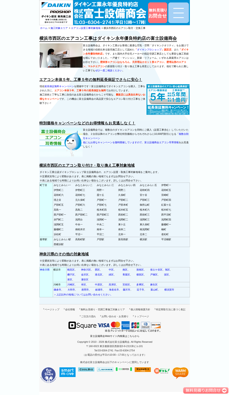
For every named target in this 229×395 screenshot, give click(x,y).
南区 (125, 269)
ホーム (43, 28)
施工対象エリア (59, 28)
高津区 (112, 284)
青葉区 (126, 274)
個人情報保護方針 (140, 309)
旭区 (167, 269)
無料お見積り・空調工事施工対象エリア (103, 309)
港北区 (98, 274)
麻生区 (154, 284)
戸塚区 (154, 274)
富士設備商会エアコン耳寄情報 (161, 142)
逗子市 (140, 289)
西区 (97, 269)
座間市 (85, 289)
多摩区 (140, 284)
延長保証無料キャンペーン (59, 86)
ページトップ (52, 309)
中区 (111, 269)
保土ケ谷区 (156, 269)
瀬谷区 (84, 279)
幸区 (83, 284)
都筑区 (140, 274)
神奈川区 (86, 269)
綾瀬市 (99, 289)
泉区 (69, 279)
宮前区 (126, 284)
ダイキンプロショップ (149, 49)
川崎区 (71, 284)
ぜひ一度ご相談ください (108, 70)
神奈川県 (45, 269)
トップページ (141, 316)
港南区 (140, 269)
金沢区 (84, 274)
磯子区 (71, 274)
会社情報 (70, 309)
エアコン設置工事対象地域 (85, 28)
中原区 (98, 284)
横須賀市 (169, 289)
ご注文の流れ (88, 316)
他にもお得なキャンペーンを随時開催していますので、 (113, 142)
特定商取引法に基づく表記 (170, 309)
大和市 (71, 289)
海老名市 (114, 289)
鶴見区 (71, 269)
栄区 (166, 274)
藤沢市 (126, 289)
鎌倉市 (57, 289)
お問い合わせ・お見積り (115, 316)
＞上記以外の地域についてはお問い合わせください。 (83, 294)
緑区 (111, 274)
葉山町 (154, 289)
